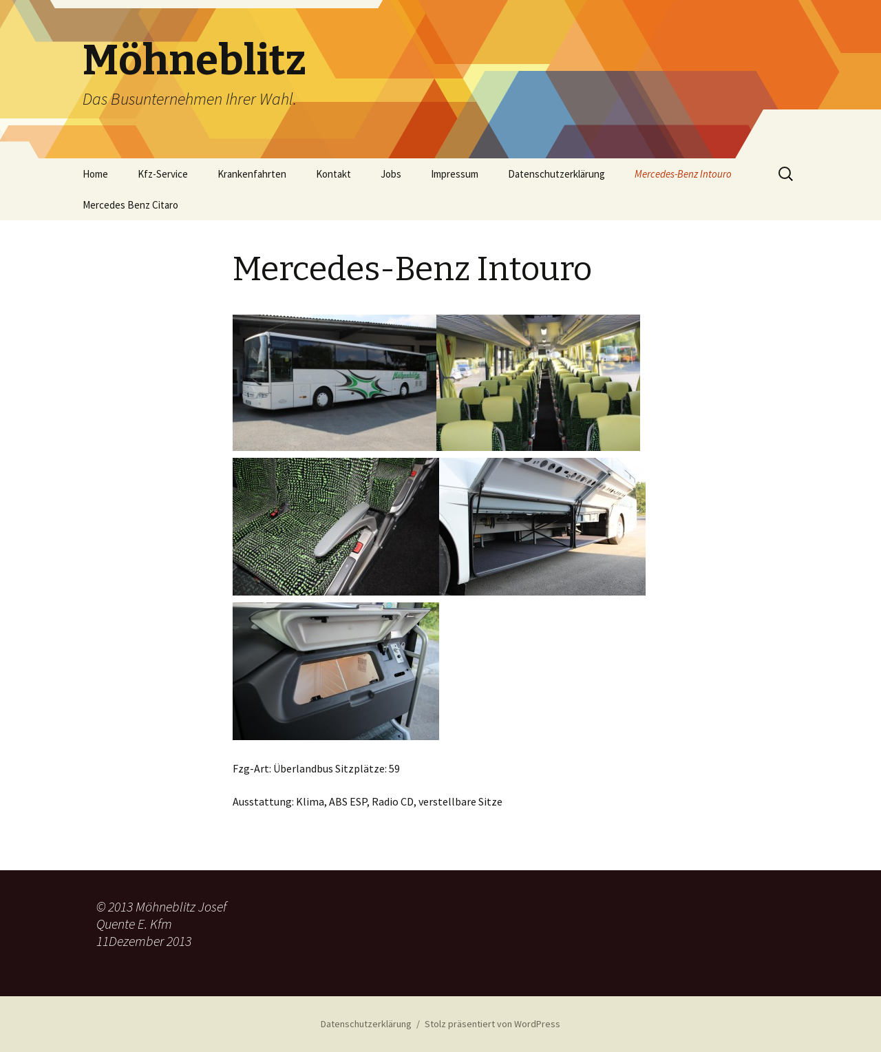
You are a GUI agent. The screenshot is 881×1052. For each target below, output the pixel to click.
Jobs (391, 173)
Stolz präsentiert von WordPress (492, 1024)
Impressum (454, 173)
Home (95, 173)
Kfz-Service (163, 173)
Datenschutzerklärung (556, 173)
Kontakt (333, 173)
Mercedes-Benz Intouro (683, 173)
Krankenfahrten (251, 173)
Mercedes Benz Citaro (130, 204)
